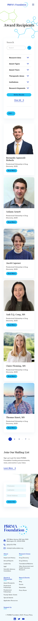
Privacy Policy (28, 615)
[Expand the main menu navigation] (33, 4)
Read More (12, 170)
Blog (20, 582)
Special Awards (8, 598)
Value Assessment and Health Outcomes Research (26, 568)
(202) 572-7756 (11, 545)
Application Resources (11, 601)
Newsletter (22, 587)
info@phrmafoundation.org (15, 548)
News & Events (24, 578)
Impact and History (9, 558)
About (6, 554)
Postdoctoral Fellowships (7, 591)
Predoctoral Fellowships (7, 586)
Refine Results (19, 95)
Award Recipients (9, 583)
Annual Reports (8, 561)
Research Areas (24, 554)
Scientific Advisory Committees (9, 570)
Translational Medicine (26, 564)
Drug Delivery (23, 561)
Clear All (17, 100)
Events (21, 584)
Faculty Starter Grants (10, 595)
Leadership (7, 564)
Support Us (7, 607)
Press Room (23, 590)
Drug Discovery (24, 558)
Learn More (8, 468)
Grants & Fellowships (8, 578)
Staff (5, 567)
